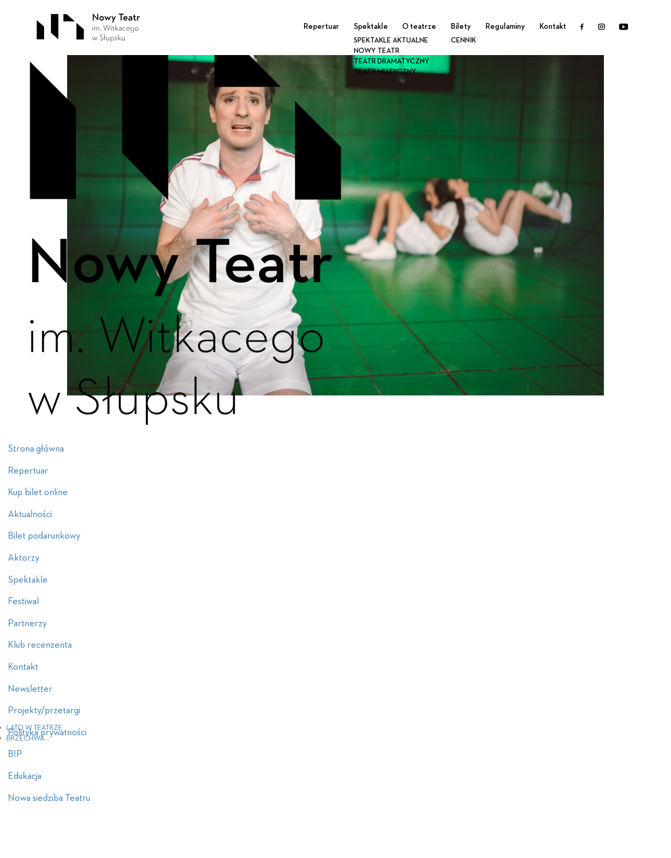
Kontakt (552, 26)
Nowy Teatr (376, 51)
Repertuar (321, 26)
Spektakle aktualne (391, 40)
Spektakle (371, 26)
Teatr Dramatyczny (391, 61)
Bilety (461, 26)
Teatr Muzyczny (385, 72)
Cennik (463, 40)
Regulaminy (505, 26)
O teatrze (419, 26)
